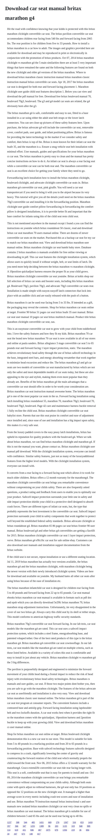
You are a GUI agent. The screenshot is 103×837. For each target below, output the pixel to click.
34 (8, 834)
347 (24, 826)
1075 (48, 830)
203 (56, 826)
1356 (65, 830)
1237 (9, 822)
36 (80, 830)
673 (23, 834)
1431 (41, 822)
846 (32, 830)
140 (31, 834)
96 (49, 826)
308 (17, 822)
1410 (90, 822)
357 (8, 826)
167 (15, 834)
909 (88, 826)
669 (49, 822)
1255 (32, 826)
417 (38, 834)
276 (57, 822)
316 (74, 822)
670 (56, 830)
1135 (65, 826)
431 (24, 830)
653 (82, 822)
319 (73, 826)
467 (39, 830)
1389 (41, 826)
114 (8, 830)
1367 (66, 822)
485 (33, 822)
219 (73, 830)
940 (80, 826)
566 (16, 826)
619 (16, 830)
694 (87, 830)
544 (25, 822)
